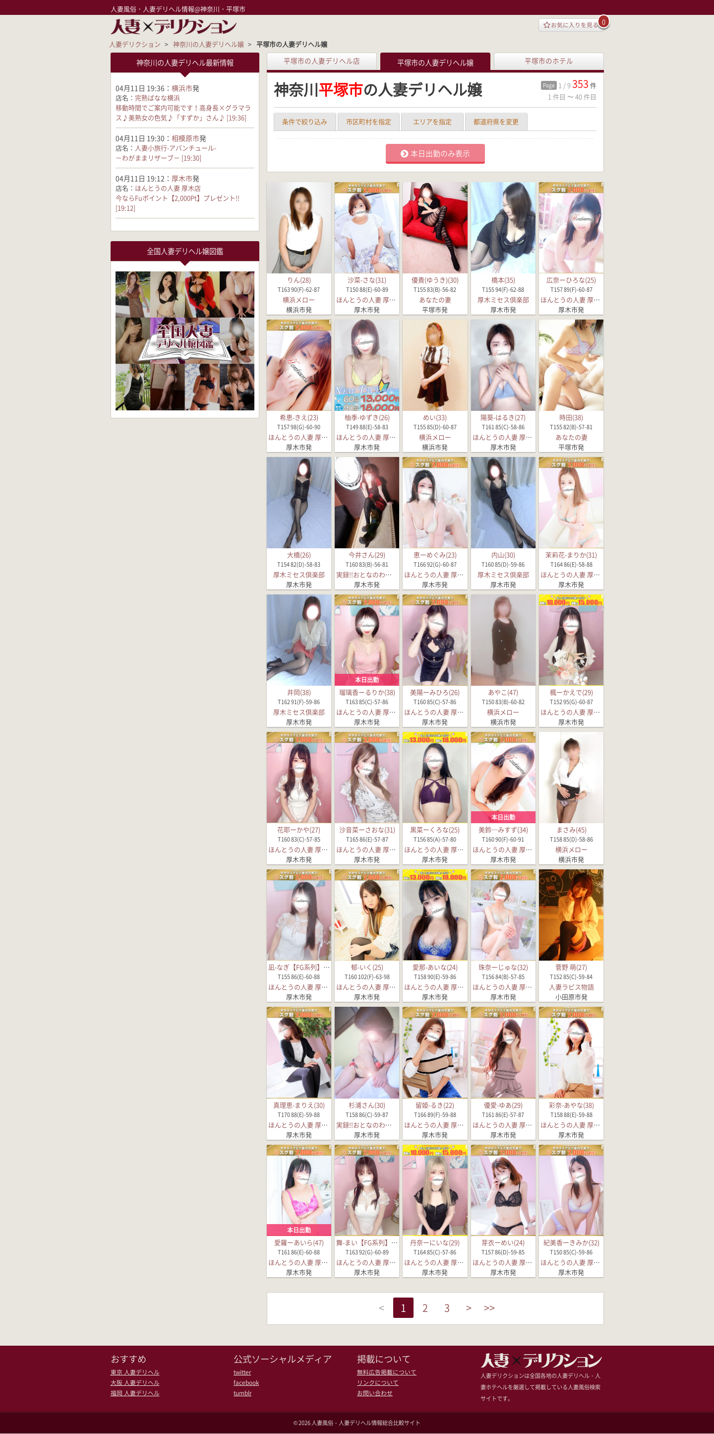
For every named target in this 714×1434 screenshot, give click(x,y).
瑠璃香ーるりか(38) (367, 692)
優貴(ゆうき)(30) (435, 279)
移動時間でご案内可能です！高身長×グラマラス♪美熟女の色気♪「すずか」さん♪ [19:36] (183, 112)
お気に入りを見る (567, 25)
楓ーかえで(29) (571, 692)
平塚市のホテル (549, 60)
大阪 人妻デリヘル (133, 1382)
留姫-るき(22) (435, 1104)
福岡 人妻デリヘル (133, 1392)
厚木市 (182, 178)
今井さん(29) (367, 554)
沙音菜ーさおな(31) (367, 829)
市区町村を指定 (368, 121)
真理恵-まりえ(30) (299, 1104)
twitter (242, 1372)
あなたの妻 (435, 299)
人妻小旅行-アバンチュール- (175, 147)
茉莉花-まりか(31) (571, 554)
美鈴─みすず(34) (503, 829)
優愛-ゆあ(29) (503, 1104)
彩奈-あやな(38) (571, 1104)
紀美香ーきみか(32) (571, 1242)
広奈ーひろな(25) (571, 279)
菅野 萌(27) (571, 967)
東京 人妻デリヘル (133, 1372)
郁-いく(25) (367, 967)
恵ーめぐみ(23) (435, 554)
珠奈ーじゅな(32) (503, 967)
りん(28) (299, 279)
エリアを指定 (432, 121)
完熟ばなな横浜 (157, 97)
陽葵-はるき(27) (503, 417)
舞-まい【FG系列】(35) (369, 1242)
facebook (246, 1382)
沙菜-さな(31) (367, 279)
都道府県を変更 (496, 121)
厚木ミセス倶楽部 (503, 299)
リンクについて (376, 1382)
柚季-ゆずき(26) (367, 417)
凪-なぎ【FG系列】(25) (301, 967)
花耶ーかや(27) (298, 829)
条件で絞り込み (304, 121)
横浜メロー (299, 299)
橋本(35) (503, 279)
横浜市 (182, 87)
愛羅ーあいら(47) (299, 1242)
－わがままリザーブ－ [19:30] (158, 157)
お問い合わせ (373, 1392)
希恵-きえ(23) (299, 417)
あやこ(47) (503, 692)
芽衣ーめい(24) (503, 1242)
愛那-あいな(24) (435, 967)
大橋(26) (299, 554)
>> (496, 1309)
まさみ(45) (571, 829)
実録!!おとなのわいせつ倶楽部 (380, 574)
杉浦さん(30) (367, 1104)
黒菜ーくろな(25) (435, 829)
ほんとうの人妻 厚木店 (369, 299)
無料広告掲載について (384, 1372)
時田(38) (571, 417)
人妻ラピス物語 (571, 986)
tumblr (242, 1392)
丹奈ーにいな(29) (435, 1242)
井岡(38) (299, 692)
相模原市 (185, 137)
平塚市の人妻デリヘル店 (322, 60)
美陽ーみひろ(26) (435, 692)
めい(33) (435, 417)
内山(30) (503, 554)
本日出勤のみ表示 (435, 153)
